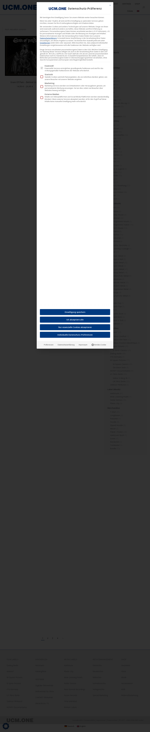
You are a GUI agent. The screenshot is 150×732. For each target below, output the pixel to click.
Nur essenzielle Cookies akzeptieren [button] (75, 327)
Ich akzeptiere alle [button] (75, 319)
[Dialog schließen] (110, 5)
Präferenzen (48, 345)
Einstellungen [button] (45, 43)
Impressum (83, 345)
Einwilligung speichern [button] (75, 312)
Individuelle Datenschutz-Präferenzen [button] (75, 335)
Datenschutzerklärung (48, 38)
